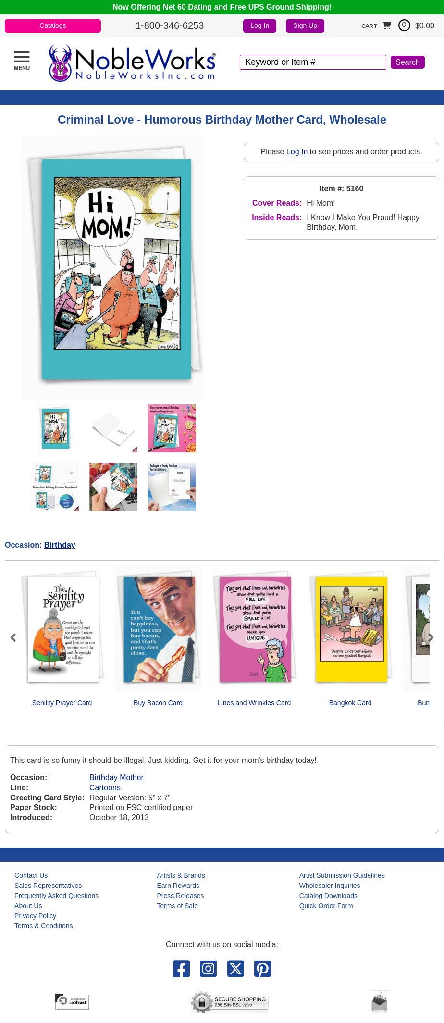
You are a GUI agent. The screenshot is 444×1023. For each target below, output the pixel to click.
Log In (259, 25)
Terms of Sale (177, 906)
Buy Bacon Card (158, 703)
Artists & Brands (181, 875)
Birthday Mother (116, 777)
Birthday (59, 545)
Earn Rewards (178, 885)
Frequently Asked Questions (56, 895)
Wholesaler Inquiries (329, 885)
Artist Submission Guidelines (342, 875)
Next (426, 637)
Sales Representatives (48, 885)
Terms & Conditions (43, 926)
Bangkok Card (350, 703)
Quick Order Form (326, 906)
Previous (17, 637)
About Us (28, 906)
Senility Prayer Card (62, 703)
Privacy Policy (35, 916)
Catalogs (52, 25)
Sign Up (305, 25)
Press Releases (180, 895)
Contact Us (31, 875)
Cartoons (105, 788)
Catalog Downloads (328, 895)
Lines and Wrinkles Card (254, 703)
